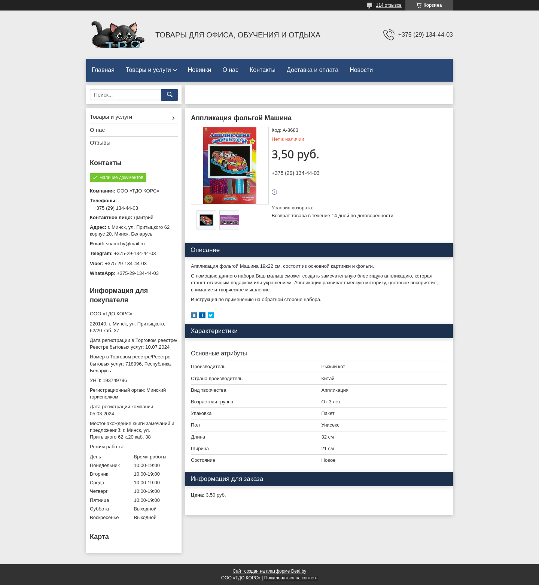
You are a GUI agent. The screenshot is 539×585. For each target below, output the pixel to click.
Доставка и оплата (312, 70)
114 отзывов (389, 5)
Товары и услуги (148, 70)
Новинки (199, 70)
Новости (361, 70)
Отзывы (100, 142)
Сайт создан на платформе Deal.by (270, 571)
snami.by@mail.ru (125, 243)
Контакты (262, 70)
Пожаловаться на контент (291, 578)
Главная (103, 70)
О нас (230, 70)
